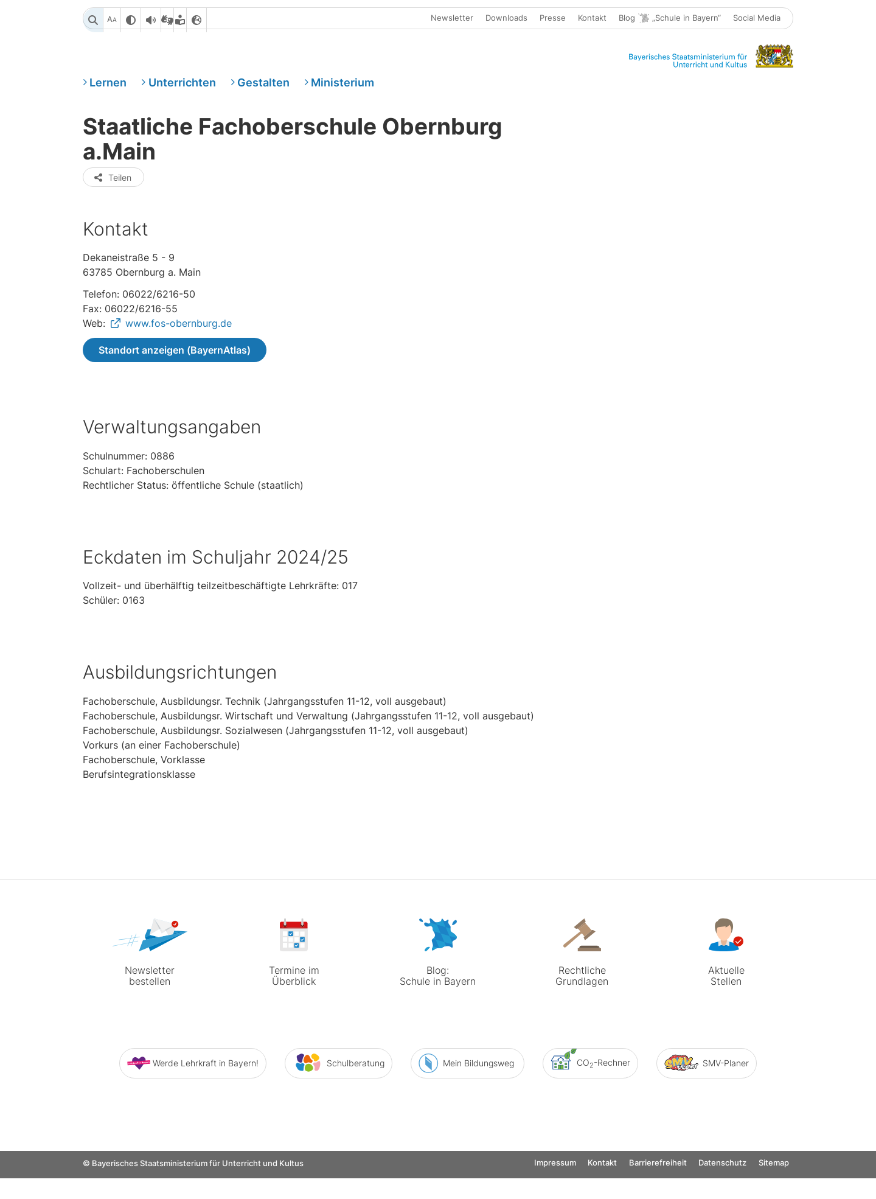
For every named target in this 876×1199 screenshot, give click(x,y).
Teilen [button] (112, 241)
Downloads (506, 20)
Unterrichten (182, 93)
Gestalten (263, 93)
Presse (553, 20)
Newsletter (452, 20)
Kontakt (592, 20)
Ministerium (342, 93)
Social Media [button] (756, 20)
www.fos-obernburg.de (178, 389)
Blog (670, 20)
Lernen (108, 93)
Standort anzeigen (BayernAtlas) (175, 416)
